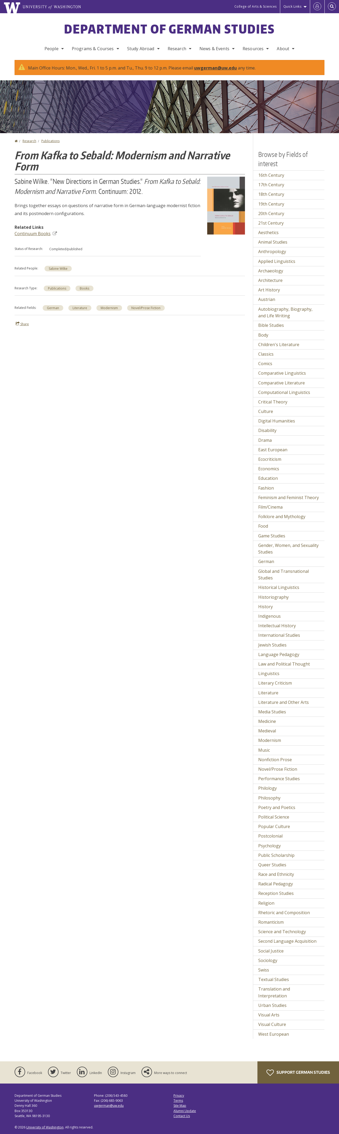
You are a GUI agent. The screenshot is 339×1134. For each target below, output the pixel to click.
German (53, 308)
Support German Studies (298, 1072)
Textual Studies (273, 979)
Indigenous (269, 616)
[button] (226, 205)
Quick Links (292, 6)
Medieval (267, 731)
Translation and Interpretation (274, 992)
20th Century (271, 213)
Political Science (273, 817)
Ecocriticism (269, 459)
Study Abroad (140, 49)
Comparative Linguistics (282, 373)
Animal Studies (272, 242)
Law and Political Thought (284, 664)
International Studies (279, 635)
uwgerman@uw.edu (215, 68)
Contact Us (181, 1116)
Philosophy (269, 798)
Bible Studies (271, 325)
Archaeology (270, 271)
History (265, 607)
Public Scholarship (276, 855)
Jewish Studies (272, 645)
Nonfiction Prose (275, 760)
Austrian (266, 299)
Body (263, 335)
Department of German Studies (169, 29)
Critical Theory (272, 402)
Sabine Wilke (58, 268)
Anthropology (272, 251)
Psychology (269, 846)
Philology (267, 788)
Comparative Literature (281, 383)
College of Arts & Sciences (255, 6)
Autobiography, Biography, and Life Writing (285, 312)
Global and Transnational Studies (283, 574)
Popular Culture (274, 826)
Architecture (270, 280)
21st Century (271, 223)
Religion (266, 903)
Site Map (179, 1105)
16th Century (271, 175)
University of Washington (45, 1127)
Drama (265, 440)
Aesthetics (268, 232)
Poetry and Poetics (276, 807)
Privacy (178, 1095)
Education (268, 478)
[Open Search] (332, 6)
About (283, 49)
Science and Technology (282, 932)
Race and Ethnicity (276, 874)
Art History (269, 290)
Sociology (267, 960)
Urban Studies (272, 1005)
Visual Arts (268, 1015)
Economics (268, 469)
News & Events (214, 49)
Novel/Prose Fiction (145, 308)
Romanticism (271, 922)
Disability (267, 430)
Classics (266, 354)
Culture (265, 411)
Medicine (267, 721)
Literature (80, 308)
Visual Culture (272, 1024)
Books (84, 288)
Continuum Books (36, 233)
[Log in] (317, 6)
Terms (178, 1100)
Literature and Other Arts (283, 702)
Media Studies (272, 712)
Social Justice (271, 951)
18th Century (271, 194)
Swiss (263, 970)
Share (22, 324)
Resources (253, 49)
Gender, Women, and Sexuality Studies (288, 548)
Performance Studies (279, 779)
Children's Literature (278, 344)
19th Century (271, 204)
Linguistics (268, 673)
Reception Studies (276, 893)
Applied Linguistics (276, 261)
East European (272, 450)
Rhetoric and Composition (284, 912)
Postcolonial (270, 836)
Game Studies (271, 536)
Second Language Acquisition (287, 941)
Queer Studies (272, 865)
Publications (50, 141)
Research (177, 49)
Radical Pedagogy (275, 884)
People (51, 49)
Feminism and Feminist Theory (288, 497)
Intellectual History (277, 626)
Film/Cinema (270, 507)
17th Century (271, 185)
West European (273, 1034)
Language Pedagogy (278, 654)
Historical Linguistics (278, 587)
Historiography (273, 597)
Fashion (266, 488)
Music (264, 750)
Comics (265, 363)
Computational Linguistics (284, 392)
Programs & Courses (93, 49)
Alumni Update (184, 1111)
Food (263, 526)
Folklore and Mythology (281, 516)
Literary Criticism (275, 683)
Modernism (109, 308)
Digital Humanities (276, 421)
